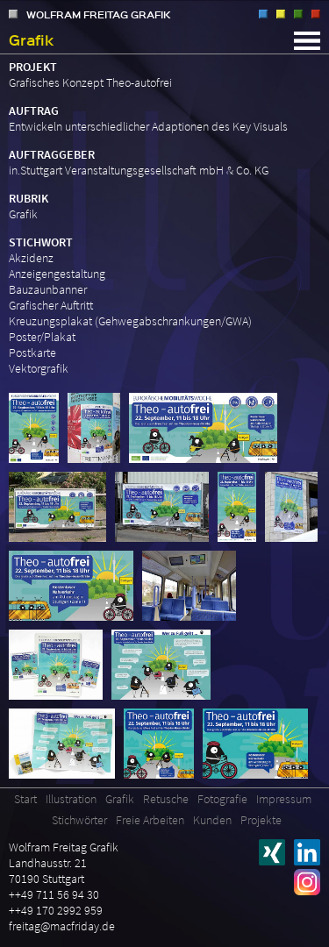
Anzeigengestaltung (57, 273)
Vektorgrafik (38, 368)
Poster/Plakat (42, 337)
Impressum (283, 799)
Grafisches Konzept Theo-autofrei (90, 82)
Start (25, 799)
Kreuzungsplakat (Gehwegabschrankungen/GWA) (130, 321)
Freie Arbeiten (150, 820)
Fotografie (315, 14)
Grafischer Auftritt (51, 305)
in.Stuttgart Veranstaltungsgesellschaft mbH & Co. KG (138, 170)
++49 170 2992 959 (56, 910)
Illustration (263, 14)
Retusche (298, 14)
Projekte (261, 820)
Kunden (212, 820)
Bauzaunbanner (48, 289)
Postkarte (32, 352)
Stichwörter (79, 820)
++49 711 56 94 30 (54, 894)
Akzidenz (31, 258)
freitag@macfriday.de (62, 926)
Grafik (280, 14)
